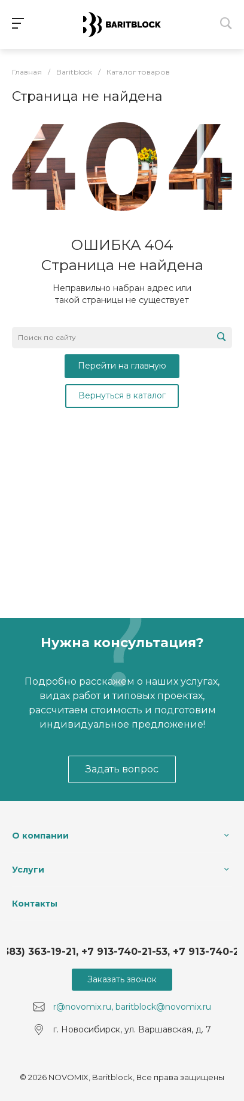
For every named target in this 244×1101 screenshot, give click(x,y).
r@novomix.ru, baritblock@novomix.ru (132, 1006)
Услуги (28, 869)
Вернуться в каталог (122, 395)
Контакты (34, 903)
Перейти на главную (122, 365)
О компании (40, 835)
